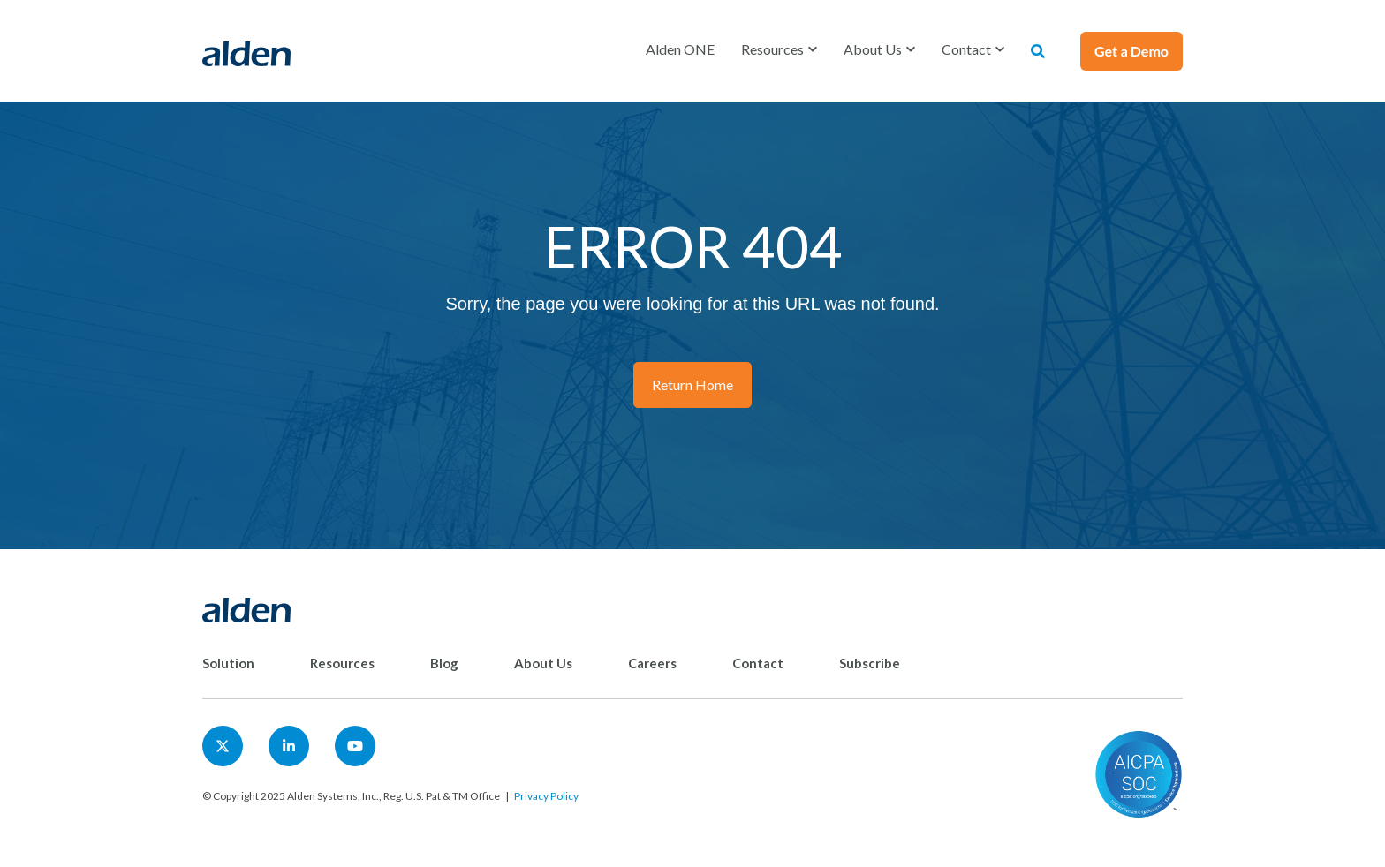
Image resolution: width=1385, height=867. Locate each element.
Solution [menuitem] (228, 663)
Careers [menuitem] (652, 663)
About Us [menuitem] (543, 663)
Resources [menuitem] (342, 663)
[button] (779, 49)
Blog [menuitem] (444, 663)
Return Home (692, 384)
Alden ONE (680, 49)
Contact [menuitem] (757, 663)
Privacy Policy (546, 796)
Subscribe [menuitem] (869, 663)
